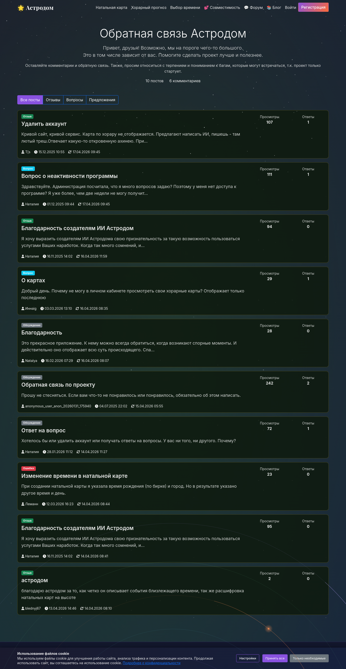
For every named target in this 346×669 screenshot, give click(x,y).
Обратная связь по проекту (58, 384)
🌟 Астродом (35, 7)
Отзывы (53, 99)
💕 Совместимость (222, 7)
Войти (290, 7)
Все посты (30, 99)
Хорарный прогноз (149, 7)
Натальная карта (111, 7)
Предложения (102, 99)
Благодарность (41, 332)
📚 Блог (274, 7)
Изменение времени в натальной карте (74, 476)
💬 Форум (253, 7)
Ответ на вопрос (43, 430)
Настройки (247, 658)
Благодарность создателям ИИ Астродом (77, 228)
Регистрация (313, 7)
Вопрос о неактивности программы (69, 176)
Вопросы (74, 99)
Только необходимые (309, 658)
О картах (33, 280)
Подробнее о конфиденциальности (151, 663)
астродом (34, 580)
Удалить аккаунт (44, 123)
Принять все (275, 658)
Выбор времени (185, 7)
